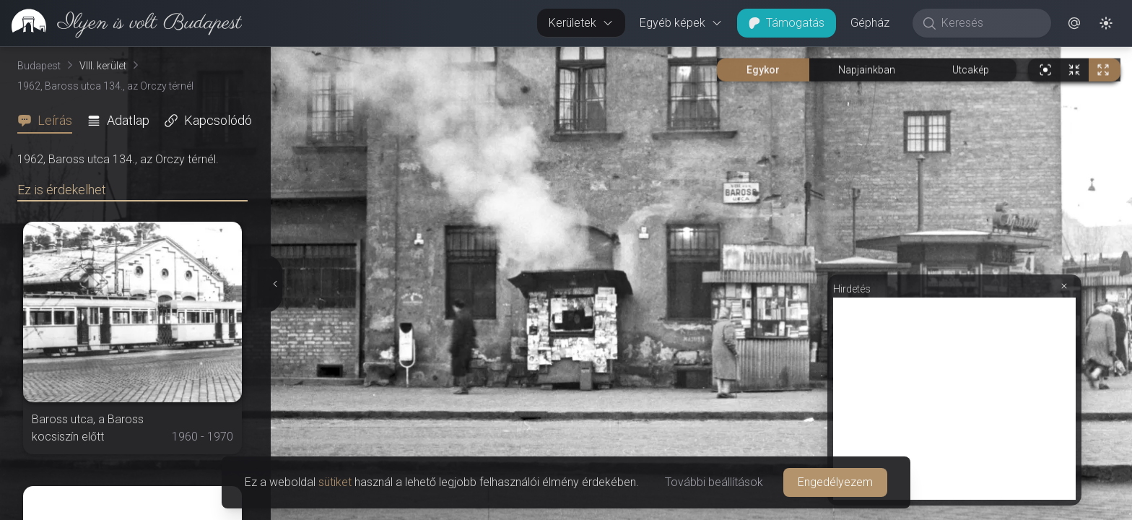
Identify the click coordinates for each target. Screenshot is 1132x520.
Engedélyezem (835, 482)
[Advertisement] (954, 399)
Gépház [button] (869, 23)
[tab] (49, 121)
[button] (1074, 23)
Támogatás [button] (786, 23)
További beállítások (714, 482)
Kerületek (581, 23)
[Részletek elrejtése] (275, 284)
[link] (121, 23)
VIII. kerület (102, 66)
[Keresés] (989, 23)
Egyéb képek (681, 23)
